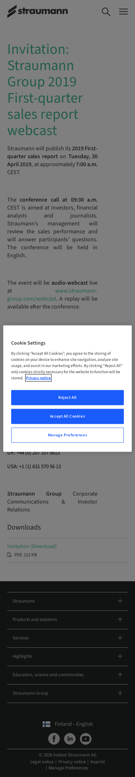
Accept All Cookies (67, 416)
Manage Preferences (67, 435)
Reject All (67, 397)
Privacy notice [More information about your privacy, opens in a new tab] (38, 378)
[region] (67, 388)
